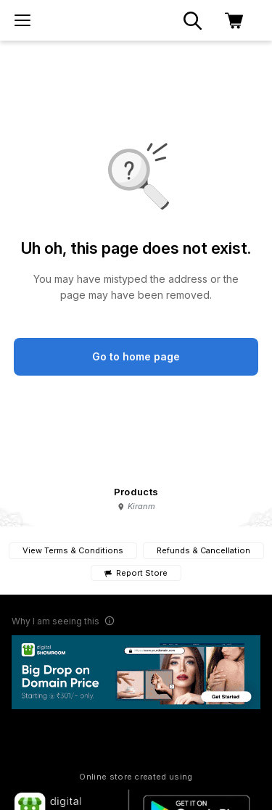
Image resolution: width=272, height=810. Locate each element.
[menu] (22, 20)
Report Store (136, 573)
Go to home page (136, 356)
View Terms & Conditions (72, 550)
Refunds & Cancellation (203, 550)
